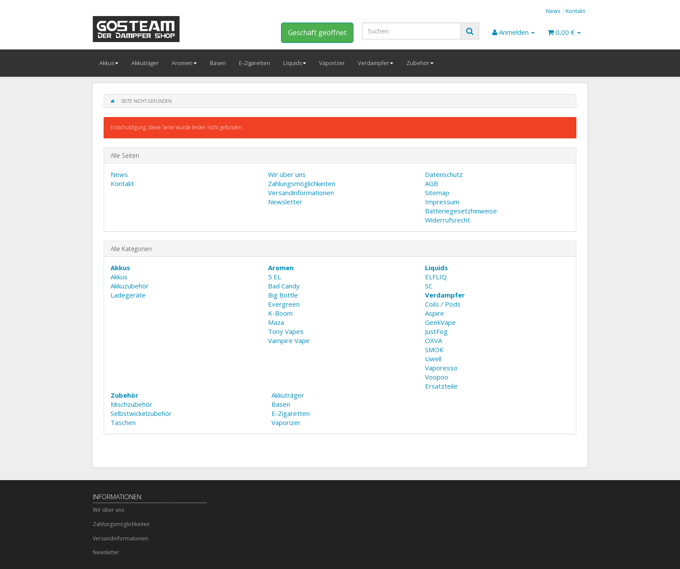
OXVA (433, 340)
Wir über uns (287, 174)
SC (428, 285)
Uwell (433, 358)
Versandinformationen (301, 192)
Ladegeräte (128, 295)
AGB (431, 183)
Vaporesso (441, 367)
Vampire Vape (289, 340)
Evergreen (284, 304)
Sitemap (437, 192)
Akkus (108, 63)
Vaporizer (332, 63)
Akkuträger (145, 63)
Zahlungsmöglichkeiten (301, 183)
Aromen (184, 63)
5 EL (274, 276)
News (553, 11)
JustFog (436, 331)
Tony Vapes (286, 331)
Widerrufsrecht (447, 220)
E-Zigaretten (254, 63)
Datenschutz (444, 174)
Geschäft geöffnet (317, 32)
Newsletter (285, 201)
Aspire (434, 313)
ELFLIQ (436, 276)
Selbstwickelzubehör (141, 413)
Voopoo (436, 377)
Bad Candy (284, 285)
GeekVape (440, 322)
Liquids (294, 63)
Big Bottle (283, 295)
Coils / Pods (443, 304)
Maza (276, 322)
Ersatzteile (441, 386)
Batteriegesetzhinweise (461, 210)
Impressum (442, 201)
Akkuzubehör (130, 285)
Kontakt (575, 11)
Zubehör (420, 63)
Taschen (123, 422)
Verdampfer (375, 63)
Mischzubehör (131, 404)
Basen (218, 63)
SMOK (434, 349)
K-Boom (280, 313)
